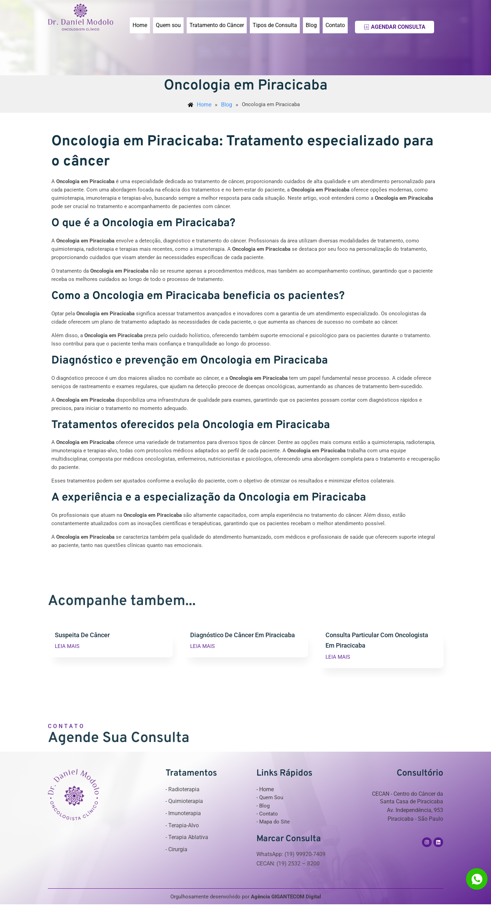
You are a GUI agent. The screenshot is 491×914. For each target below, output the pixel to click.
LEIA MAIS (67, 647)
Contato (335, 25)
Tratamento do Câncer (216, 25)
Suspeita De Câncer (84, 635)
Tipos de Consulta (275, 25)
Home (140, 25)
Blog (311, 25)
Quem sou (168, 25)
